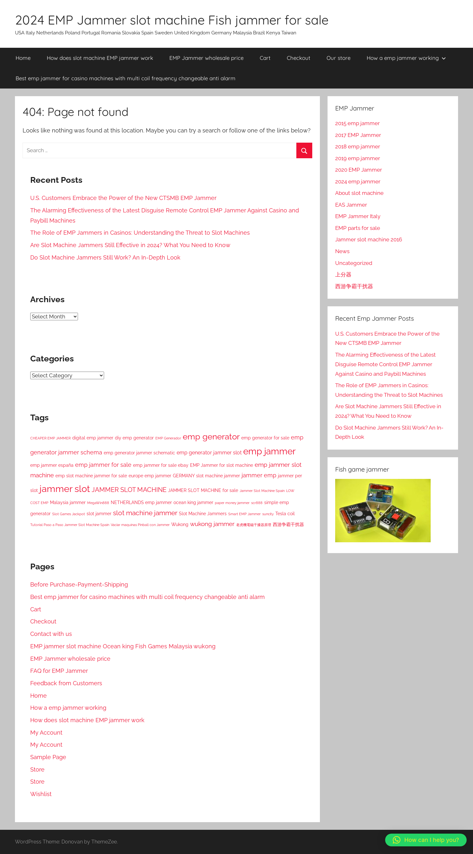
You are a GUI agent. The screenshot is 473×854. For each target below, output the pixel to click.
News (342, 251)
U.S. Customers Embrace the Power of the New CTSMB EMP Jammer (123, 198)
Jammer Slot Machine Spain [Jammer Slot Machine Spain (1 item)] (262, 491)
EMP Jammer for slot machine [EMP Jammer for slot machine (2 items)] (221, 465)
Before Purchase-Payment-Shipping (79, 584)
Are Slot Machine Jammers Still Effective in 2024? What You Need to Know (130, 245)
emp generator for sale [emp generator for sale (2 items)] (265, 437)
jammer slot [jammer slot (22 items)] (64, 488)
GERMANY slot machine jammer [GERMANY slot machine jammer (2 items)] (206, 475)
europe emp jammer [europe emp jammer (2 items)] (150, 475)
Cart (265, 57)
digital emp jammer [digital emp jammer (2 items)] (92, 437)
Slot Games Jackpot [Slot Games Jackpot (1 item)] (68, 514)
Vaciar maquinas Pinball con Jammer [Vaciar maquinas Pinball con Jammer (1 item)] (140, 525)
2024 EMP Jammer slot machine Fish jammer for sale (171, 20)
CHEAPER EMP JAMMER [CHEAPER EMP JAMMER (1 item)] (50, 438)
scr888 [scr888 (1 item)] (257, 503)
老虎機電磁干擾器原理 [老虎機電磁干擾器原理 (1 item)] (253, 525)
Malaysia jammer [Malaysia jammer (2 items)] (68, 502)
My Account (46, 732)
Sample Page (48, 757)
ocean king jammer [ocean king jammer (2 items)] (193, 502)
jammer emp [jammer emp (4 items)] (259, 475)
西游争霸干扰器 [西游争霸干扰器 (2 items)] (288, 524)
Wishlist (41, 794)
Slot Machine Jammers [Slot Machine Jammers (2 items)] (203, 513)
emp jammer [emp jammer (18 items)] (269, 451)
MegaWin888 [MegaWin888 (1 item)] (98, 503)
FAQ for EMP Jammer (59, 670)
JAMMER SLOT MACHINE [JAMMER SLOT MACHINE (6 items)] (129, 490)
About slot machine (359, 193)
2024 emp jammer (357, 181)
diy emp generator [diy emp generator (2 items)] (134, 437)
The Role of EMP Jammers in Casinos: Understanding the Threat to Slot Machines (140, 232)
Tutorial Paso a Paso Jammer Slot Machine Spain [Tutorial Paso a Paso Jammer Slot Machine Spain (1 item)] (69, 525)
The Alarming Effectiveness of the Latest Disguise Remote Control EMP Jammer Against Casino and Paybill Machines (385, 364)
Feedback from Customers (66, 683)
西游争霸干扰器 (354, 286)
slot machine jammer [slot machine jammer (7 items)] (145, 513)
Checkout (298, 57)
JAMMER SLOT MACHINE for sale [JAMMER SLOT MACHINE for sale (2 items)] (203, 490)
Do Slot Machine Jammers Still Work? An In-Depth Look (105, 257)
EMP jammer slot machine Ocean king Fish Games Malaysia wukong (122, 646)
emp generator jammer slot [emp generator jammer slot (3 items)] (209, 453)
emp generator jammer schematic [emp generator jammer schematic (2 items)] (139, 452)
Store (37, 769)
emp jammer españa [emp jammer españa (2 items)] (52, 465)
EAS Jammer (351, 205)
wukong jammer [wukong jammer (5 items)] (212, 523)
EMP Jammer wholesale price (206, 57)
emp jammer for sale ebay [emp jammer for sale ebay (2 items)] (160, 465)
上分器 (343, 274)
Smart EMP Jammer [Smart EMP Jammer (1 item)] (244, 514)
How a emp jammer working (406, 57)
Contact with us (51, 633)
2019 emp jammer (357, 158)
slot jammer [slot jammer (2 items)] (99, 513)
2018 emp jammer (357, 146)
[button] (426, 840)
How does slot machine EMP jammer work (100, 57)
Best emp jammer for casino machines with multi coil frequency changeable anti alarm (126, 78)
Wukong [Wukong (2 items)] (179, 524)
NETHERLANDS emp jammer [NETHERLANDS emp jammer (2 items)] (141, 502)
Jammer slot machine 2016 (368, 239)
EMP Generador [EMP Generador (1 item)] (168, 438)
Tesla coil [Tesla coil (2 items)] (285, 513)
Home (23, 57)
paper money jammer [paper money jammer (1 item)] (232, 503)
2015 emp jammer (357, 123)
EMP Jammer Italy (357, 216)
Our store (338, 57)
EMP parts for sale (357, 228)
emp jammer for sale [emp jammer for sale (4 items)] (103, 464)
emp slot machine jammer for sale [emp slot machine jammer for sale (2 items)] (91, 475)
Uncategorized (353, 263)
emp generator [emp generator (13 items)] (211, 436)
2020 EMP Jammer (358, 170)
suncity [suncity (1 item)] (268, 514)
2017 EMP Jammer (358, 135)
